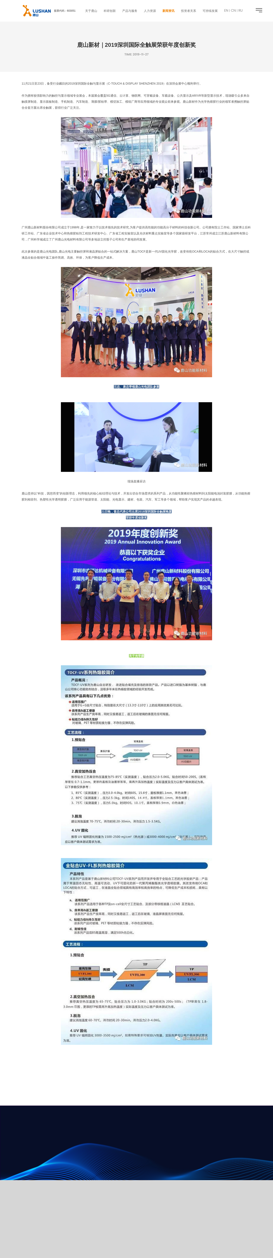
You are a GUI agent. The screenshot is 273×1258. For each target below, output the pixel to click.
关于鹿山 (91, 11)
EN (226, 10)
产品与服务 (129, 11)
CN (233, 10)
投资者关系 (188, 11)
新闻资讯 (168, 11)
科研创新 (110, 11)
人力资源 (150, 11)
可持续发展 (210, 11)
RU (240, 10)
